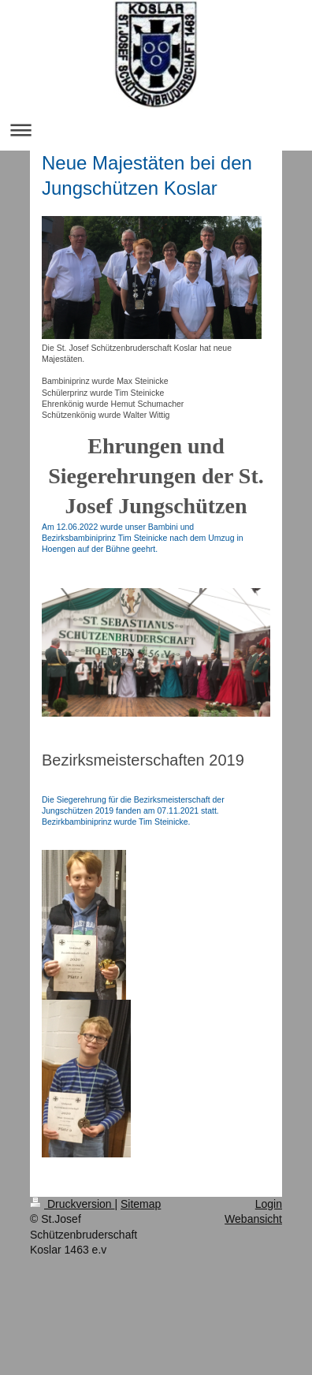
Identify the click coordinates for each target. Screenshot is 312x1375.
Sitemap (141, 1204)
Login (268, 1204)
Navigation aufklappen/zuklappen (156, 130)
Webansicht (253, 1219)
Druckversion (72, 1204)
